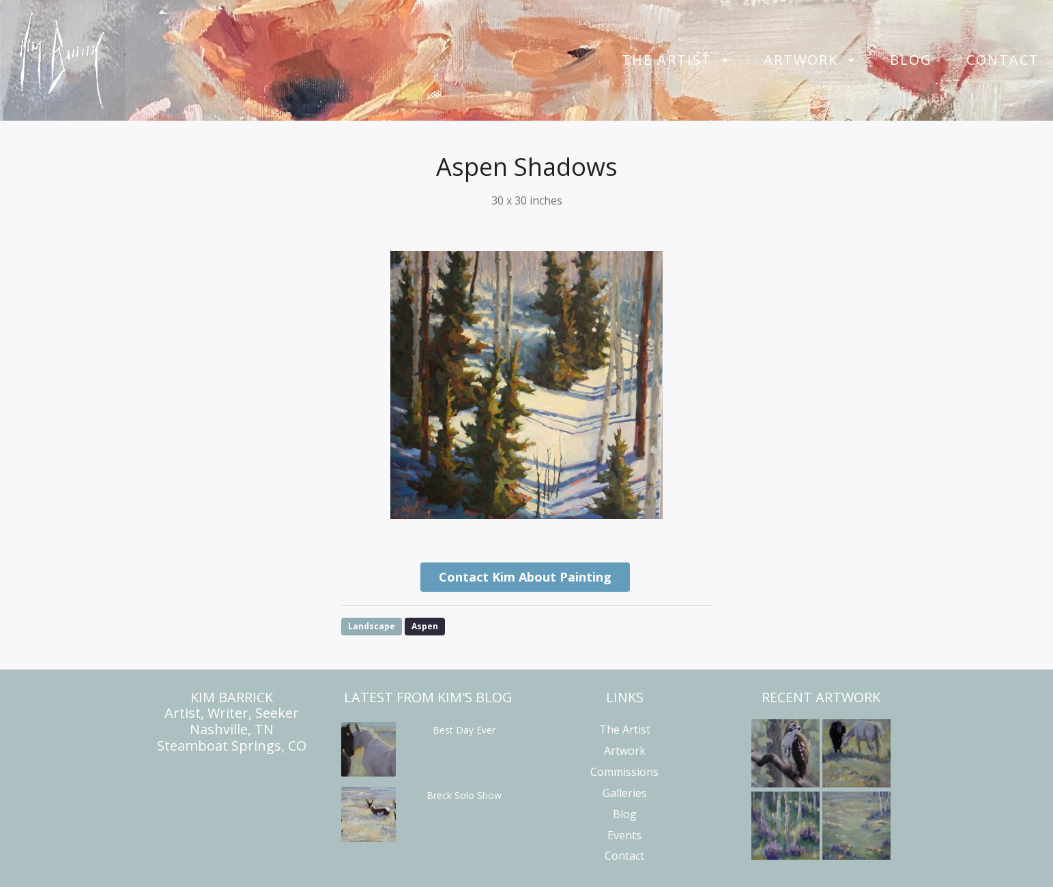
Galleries (625, 792)
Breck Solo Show (464, 795)
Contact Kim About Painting (525, 577)
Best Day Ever (464, 729)
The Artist (667, 60)
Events (624, 835)
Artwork (801, 60)
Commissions (624, 771)
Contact (1002, 60)
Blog (911, 60)
